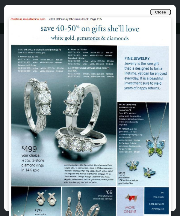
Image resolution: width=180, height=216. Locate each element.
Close (160, 12)
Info (9, 28)
